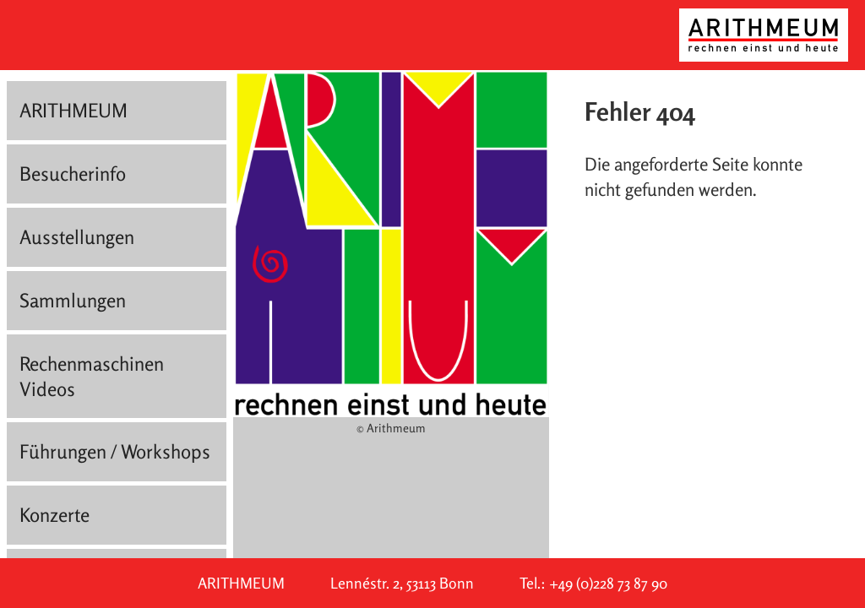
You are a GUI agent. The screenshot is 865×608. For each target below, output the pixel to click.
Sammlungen (72, 300)
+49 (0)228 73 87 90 (608, 583)
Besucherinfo (72, 173)
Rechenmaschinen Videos (91, 376)
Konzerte (54, 514)
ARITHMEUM (73, 110)
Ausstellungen (76, 236)
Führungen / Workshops (114, 451)
